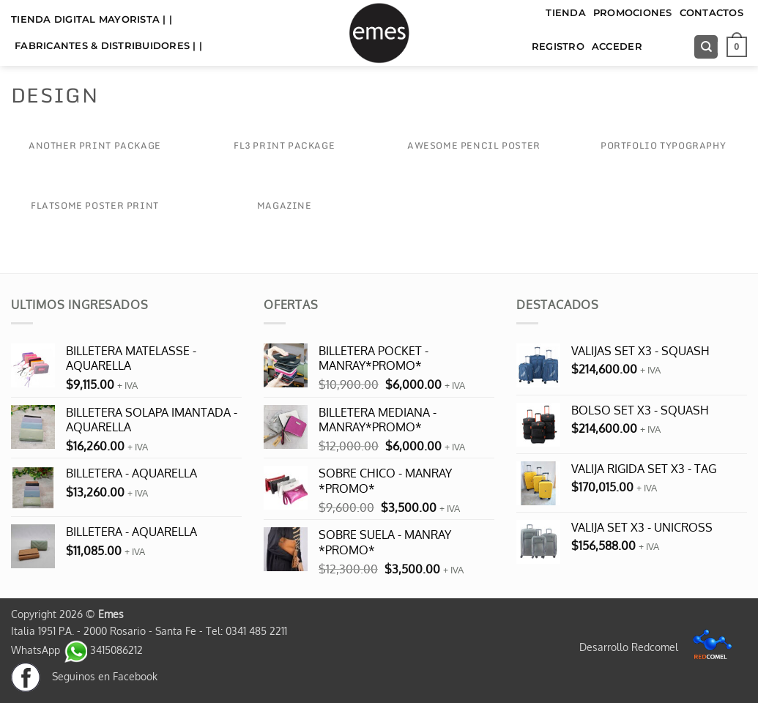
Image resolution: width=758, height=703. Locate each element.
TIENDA (566, 12)
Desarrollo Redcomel (659, 646)
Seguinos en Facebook (84, 675)
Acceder (617, 46)
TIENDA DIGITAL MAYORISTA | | (91, 19)
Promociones (632, 12)
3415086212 (103, 649)
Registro (558, 46)
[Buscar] (706, 47)
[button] (737, 46)
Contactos (711, 12)
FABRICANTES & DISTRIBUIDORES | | (108, 45)
